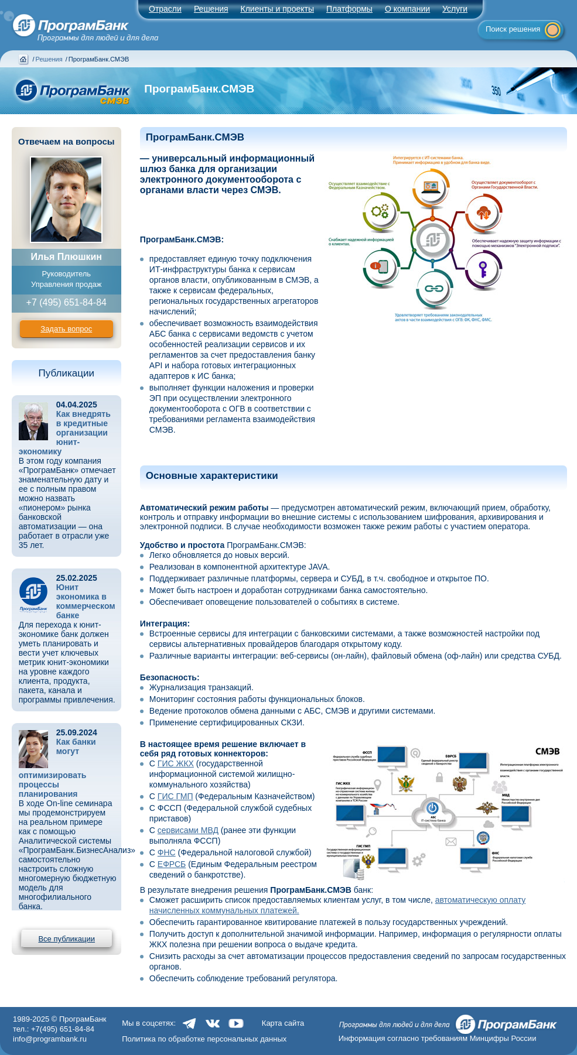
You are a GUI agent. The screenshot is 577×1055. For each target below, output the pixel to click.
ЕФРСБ (172, 864)
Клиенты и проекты (277, 8)
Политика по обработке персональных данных (204, 1039)
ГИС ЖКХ (176, 763)
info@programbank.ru (50, 1039)
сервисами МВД (188, 830)
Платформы (349, 8)
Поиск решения (513, 29)
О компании (407, 8)
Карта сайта (283, 1023)
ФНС (167, 852)
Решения (49, 59)
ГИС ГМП (175, 796)
